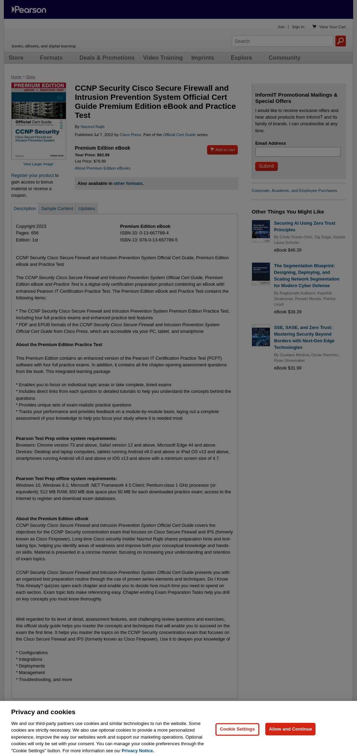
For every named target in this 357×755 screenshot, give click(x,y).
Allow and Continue (290, 734)
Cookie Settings (237, 734)
